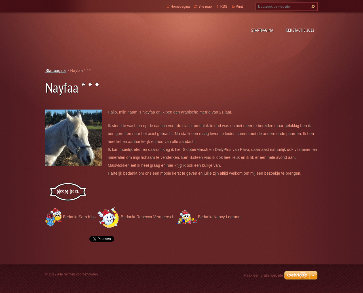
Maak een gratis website (263, 275)
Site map (205, 6)
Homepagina (180, 6)
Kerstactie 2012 (300, 30)
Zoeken (312, 6)
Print (239, 6)
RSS (223, 6)
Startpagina (262, 30)
